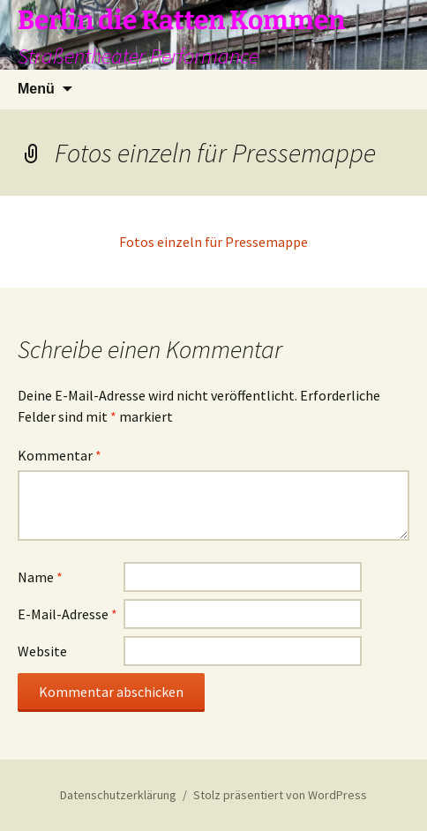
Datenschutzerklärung (118, 795)
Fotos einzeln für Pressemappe (213, 242)
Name (40, 577)
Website (42, 651)
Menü (36, 88)
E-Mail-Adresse (67, 614)
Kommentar (59, 455)
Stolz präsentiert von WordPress (280, 795)
